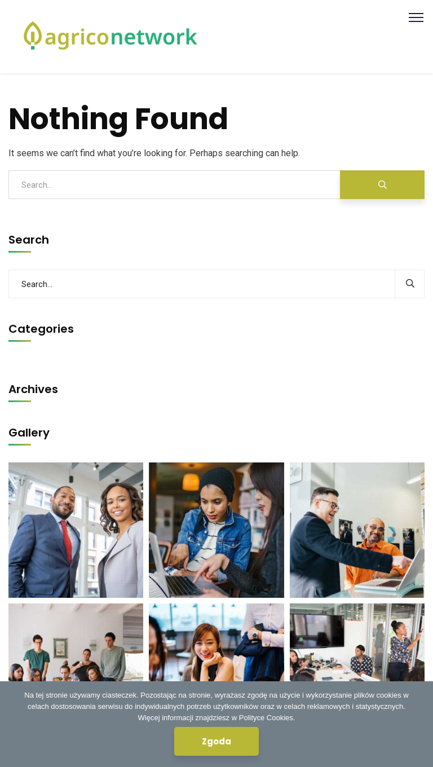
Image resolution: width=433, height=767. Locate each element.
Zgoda (216, 741)
